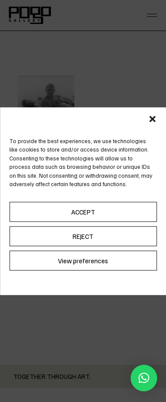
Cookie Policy (63, 281)
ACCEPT (83, 212)
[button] (152, 118)
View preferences (83, 261)
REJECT (83, 236)
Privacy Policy (102, 281)
